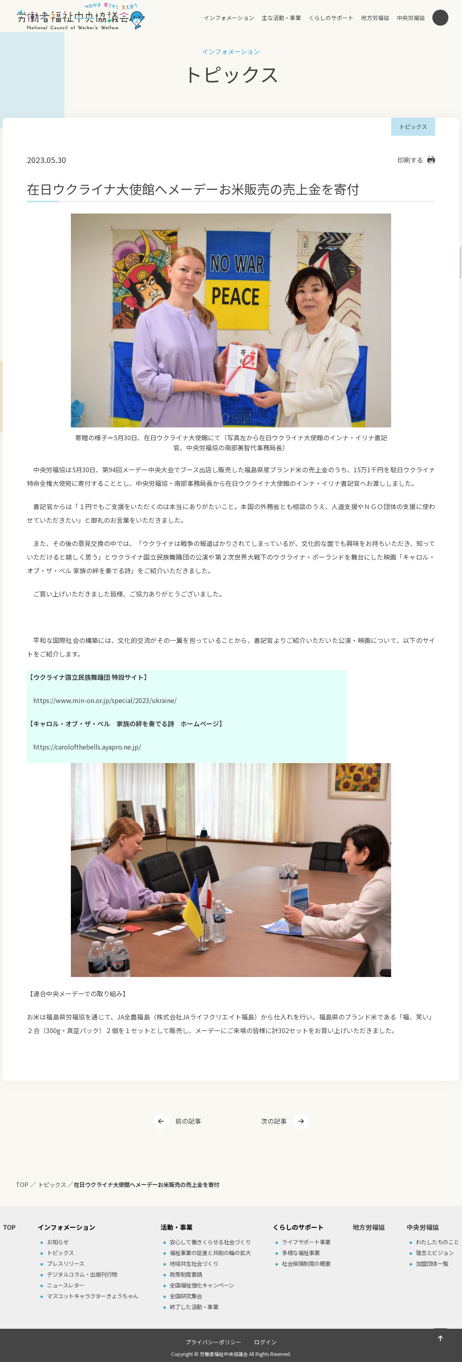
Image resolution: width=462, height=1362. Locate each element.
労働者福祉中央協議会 (224, 1353)
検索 (440, 18)
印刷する (410, 160)
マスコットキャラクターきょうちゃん (93, 1296)
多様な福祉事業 (301, 1253)
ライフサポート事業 (306, 1242)
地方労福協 (375, 18)
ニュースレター (65, 1285)
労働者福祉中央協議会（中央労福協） (81, 16)
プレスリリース (65, 1263)
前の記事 (188, 1121)
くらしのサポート (331, 18)
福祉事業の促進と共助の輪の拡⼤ (210, 1253)
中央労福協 (411, 18)
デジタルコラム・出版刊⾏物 (82, 1274)
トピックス (60, 1253)
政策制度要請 (186, 1274)
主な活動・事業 (281, 18)
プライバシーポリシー (213, 1342)
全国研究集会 (186, 1296)
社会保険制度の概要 (306, 1263)
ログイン (265, 1342)
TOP (9, 1227)
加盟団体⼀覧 (432, 1263)
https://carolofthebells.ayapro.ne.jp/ (87, 747)
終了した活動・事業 (194, 1307)
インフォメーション (229, 18)
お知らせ (57, 1242)
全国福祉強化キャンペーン (202, 1285)
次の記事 (274, 1121)
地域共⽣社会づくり (194, 1263)
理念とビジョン (435, 1253)
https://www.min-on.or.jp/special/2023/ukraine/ (105, 700)
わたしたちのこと (437, 1242)
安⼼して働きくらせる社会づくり (210, 1242)
